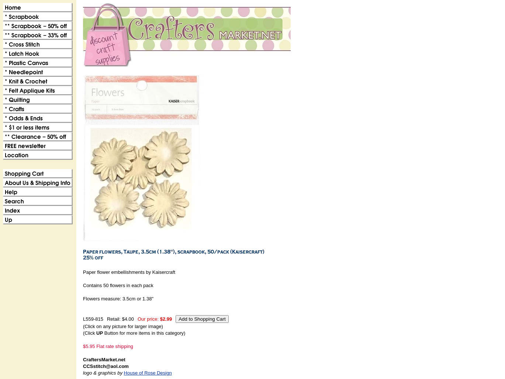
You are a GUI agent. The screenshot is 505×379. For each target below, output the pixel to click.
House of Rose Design (148, 373)
